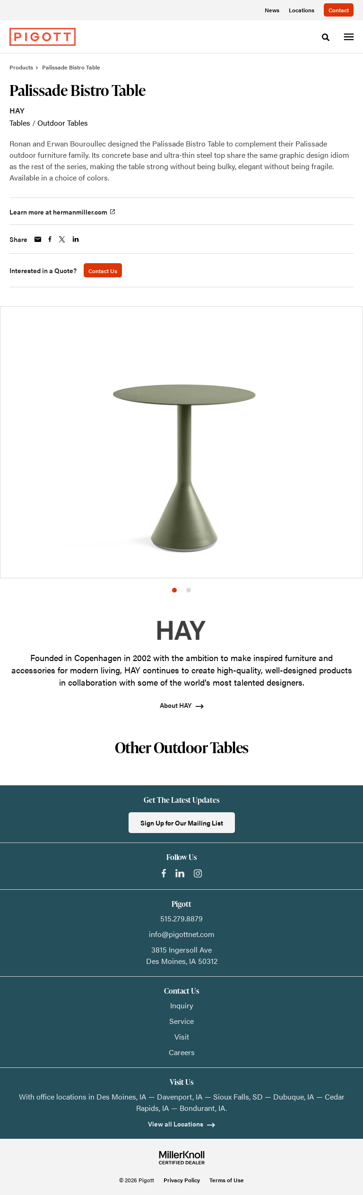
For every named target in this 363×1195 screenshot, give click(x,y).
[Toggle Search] (325, 37)
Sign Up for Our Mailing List (181, 822)
